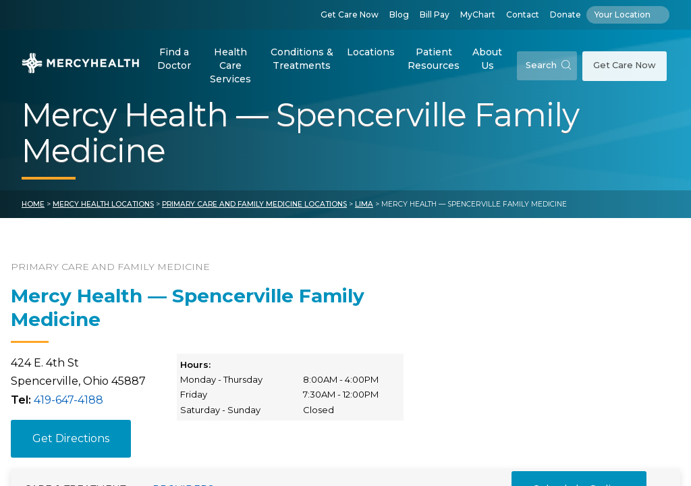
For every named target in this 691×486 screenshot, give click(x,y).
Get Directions (70, 438)
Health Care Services (230, 65)
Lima (364, 204)
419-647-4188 (68, 400)
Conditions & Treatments (302, 59)
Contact (522, 14)
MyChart (477, 14)
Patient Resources (434, 59)
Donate (565, 14)
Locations (371, 52)
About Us (487, 59)
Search (548, 65)
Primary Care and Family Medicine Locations (254, 204)
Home (33, 204)
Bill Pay (434, 14)
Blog (399, 14)
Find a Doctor (174, 59)
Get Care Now (350, 14)
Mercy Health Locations (103, 204)
